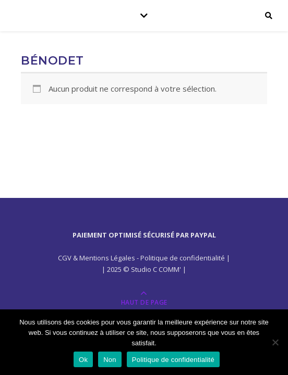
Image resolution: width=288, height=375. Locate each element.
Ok (83, 360)
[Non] (275, 342)
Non (109, 360)
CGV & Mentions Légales (96, 257)
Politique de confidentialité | (185, 257)
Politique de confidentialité (173, 360)
